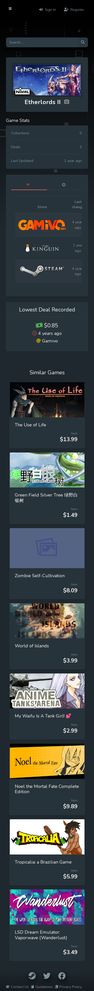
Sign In (47, 9)
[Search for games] (42, 42)
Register (74, 9)
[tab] (29, 185)
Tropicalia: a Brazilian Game (43, 862)
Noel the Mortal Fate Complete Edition (47, 789)
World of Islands (32, 646)
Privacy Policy (68, 986)
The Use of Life (30, 425)
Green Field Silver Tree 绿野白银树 (46, 498)
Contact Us (17, 986)
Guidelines (42, 986)
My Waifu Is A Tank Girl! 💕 (43, 716)
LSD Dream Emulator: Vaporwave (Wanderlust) (41, 935)
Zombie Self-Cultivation (40, 576)
